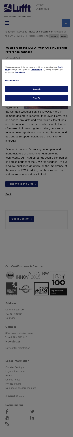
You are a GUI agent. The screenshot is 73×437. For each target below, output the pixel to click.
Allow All (36, 98)
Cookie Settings (36, 69)
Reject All (37, 89)
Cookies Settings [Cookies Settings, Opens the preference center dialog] (12, 80)
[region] (36, 82)
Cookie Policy (20, 72)
